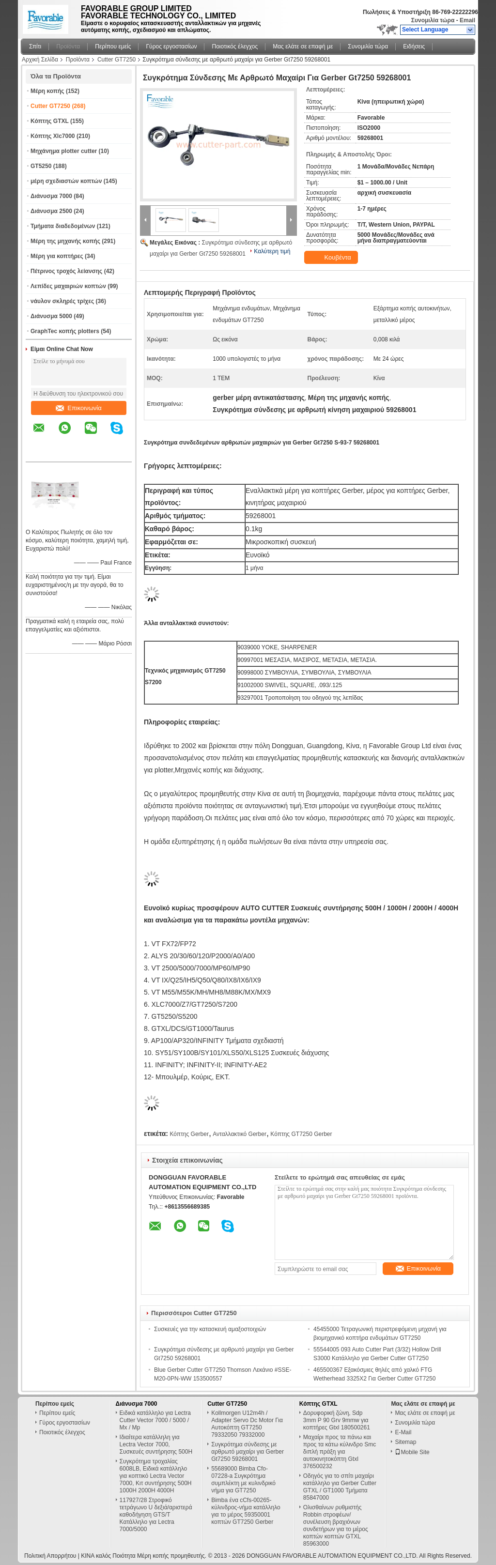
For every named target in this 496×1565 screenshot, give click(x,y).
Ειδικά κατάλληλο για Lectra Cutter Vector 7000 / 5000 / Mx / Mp (155, 1420)
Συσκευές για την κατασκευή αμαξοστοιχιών (210, 1329)
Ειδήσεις (414, 46)
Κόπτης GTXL (50, 121)
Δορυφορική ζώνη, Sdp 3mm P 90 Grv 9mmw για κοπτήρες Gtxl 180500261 (336, 1420)
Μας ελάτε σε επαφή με (303, 46)
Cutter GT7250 (116, 59)
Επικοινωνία (79, 408)
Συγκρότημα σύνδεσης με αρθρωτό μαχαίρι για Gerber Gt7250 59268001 (247, 1451)
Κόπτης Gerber (189, 1134)
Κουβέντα (332, 257)
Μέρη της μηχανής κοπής (65, 241)
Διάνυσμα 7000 (51, 196)
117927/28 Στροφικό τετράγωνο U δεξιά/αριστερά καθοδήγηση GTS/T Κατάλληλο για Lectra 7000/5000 (156, 1515)
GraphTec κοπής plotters (65, 331)
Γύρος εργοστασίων (171, 46)
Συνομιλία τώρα (433, 20)
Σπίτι (35, 46)
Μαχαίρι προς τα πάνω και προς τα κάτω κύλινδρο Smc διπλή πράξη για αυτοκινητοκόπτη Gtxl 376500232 (339, 1452)
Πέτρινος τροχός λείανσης (66, 271)
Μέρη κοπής (47, 91)
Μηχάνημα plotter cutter (64, 151)
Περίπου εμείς (113, 46)
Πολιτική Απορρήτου (50, 1555)
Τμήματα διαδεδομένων (63, 226)
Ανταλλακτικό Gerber (239, 1134)
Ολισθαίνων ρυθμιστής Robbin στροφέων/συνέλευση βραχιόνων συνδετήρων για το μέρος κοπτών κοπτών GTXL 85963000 (335, 1525)
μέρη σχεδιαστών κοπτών (66, 181)
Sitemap (405, 1442)
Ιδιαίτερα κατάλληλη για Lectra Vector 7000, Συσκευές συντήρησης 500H (156, 1444)
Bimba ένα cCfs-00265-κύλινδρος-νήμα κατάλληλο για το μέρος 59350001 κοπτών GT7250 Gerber (245, 1511)
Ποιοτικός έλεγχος (235, 46)
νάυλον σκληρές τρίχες (62, 301)
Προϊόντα (68, 46)
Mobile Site (412, 1452)
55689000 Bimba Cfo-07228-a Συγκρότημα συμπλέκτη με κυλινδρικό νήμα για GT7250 (243, 1479)
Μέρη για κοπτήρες (57, 256)
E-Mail (403, 1432)
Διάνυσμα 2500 (51, 211)
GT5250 (41, 166)
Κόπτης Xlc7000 (53, 136)
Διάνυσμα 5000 (51, 316)
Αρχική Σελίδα (40, 59)
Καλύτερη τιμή (272, 251)
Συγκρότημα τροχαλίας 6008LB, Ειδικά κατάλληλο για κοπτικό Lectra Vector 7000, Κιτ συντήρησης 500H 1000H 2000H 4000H (156, 1476)
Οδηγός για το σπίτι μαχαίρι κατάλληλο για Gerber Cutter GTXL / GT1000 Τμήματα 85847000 (339, 1487)
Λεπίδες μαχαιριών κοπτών (68, 286)
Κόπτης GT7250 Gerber (301, 1134)
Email (467, 20)
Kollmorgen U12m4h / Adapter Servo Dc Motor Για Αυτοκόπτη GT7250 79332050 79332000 (247, 1424)
